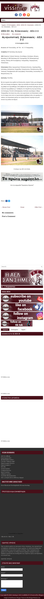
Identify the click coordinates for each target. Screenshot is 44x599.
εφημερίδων (20, 533)
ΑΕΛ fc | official (5, 456)
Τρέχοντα (5, 329)
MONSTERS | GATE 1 (7, 459)
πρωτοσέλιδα (13, 533)
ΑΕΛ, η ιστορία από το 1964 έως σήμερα (12, 477)
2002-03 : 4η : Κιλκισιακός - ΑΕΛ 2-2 (20, 31)
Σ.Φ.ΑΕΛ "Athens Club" (8, 461)
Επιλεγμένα (14, 329)
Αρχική (4, 25)
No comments (16, 34)
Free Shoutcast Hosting (8, 485)
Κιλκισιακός (30, 25)
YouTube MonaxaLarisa (8, 475)
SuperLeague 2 (6, 465)
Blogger (41, 595)
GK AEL (3, 467)
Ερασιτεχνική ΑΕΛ (6, 458)
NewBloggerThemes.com (33, 597)
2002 (18, 25)
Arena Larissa (5, 468)
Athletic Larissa (6, 474)
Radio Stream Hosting (23, 485)
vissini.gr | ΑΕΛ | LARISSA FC (21, 595)
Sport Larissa (5, 472)
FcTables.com (5, 377)
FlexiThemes (12, 597)
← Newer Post (5, 207)
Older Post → (39, 207)
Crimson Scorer (6, 470)
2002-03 (23, 25)
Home (22, 207)
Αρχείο (23, 329)
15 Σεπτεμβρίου (11, 25)
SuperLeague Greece (7, 463)
